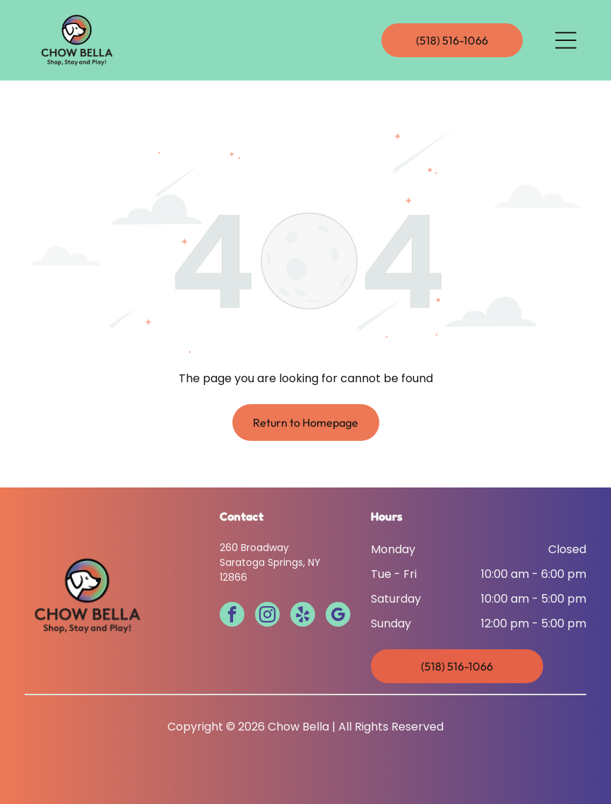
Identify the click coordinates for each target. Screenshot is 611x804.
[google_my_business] (338, 616)
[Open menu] (565, 40)
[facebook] (232, 616)
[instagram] (267, 616)
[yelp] (302, 616)
